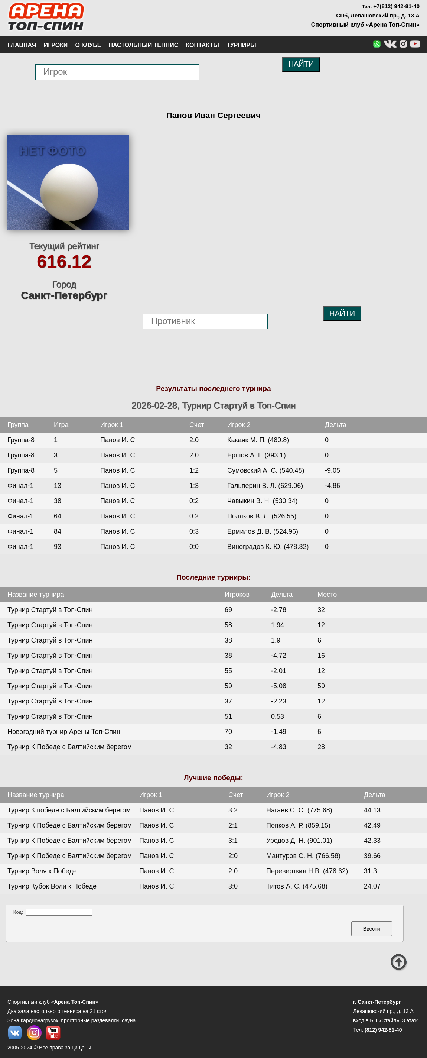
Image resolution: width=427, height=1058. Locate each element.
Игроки (56, 45)
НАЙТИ (301, 64)
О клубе (88, 45)
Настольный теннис (143, 45)
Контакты (202, 45)
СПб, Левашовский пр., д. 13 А (378, 15)
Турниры (241, 45)
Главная (21, 45)
